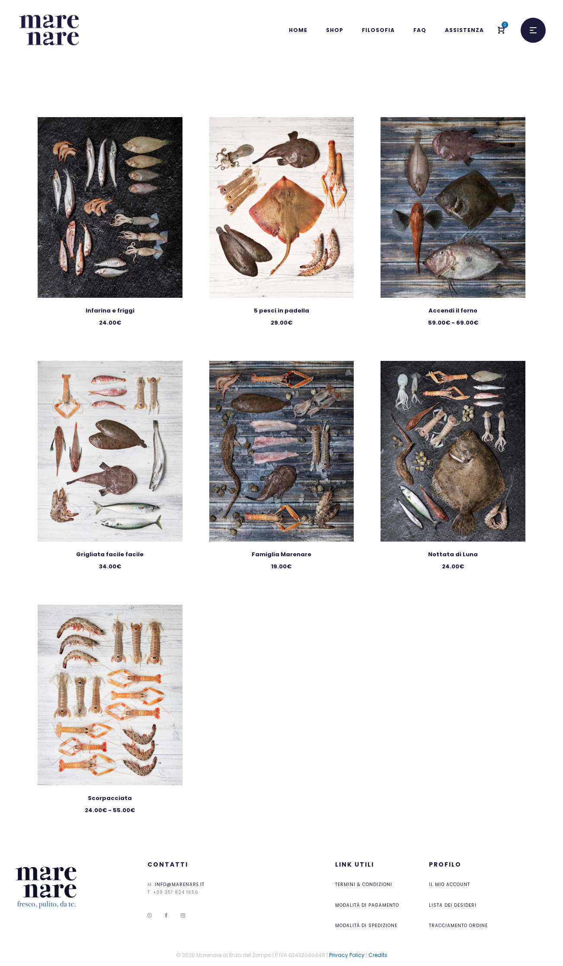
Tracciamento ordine (458, 925)
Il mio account (449, 884)
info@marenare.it (180, 884)
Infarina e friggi (110, 310)
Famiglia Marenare (281, 554)
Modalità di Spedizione (366, 925)
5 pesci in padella (281, 310)
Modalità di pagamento (367, 905)
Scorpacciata (110, 798)
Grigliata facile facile (110, 554)
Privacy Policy (347, 955)
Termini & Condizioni (363, 884)
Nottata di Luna (453, 554)
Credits (377, 955)
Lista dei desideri (453, 905)
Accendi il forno (453, 310)
